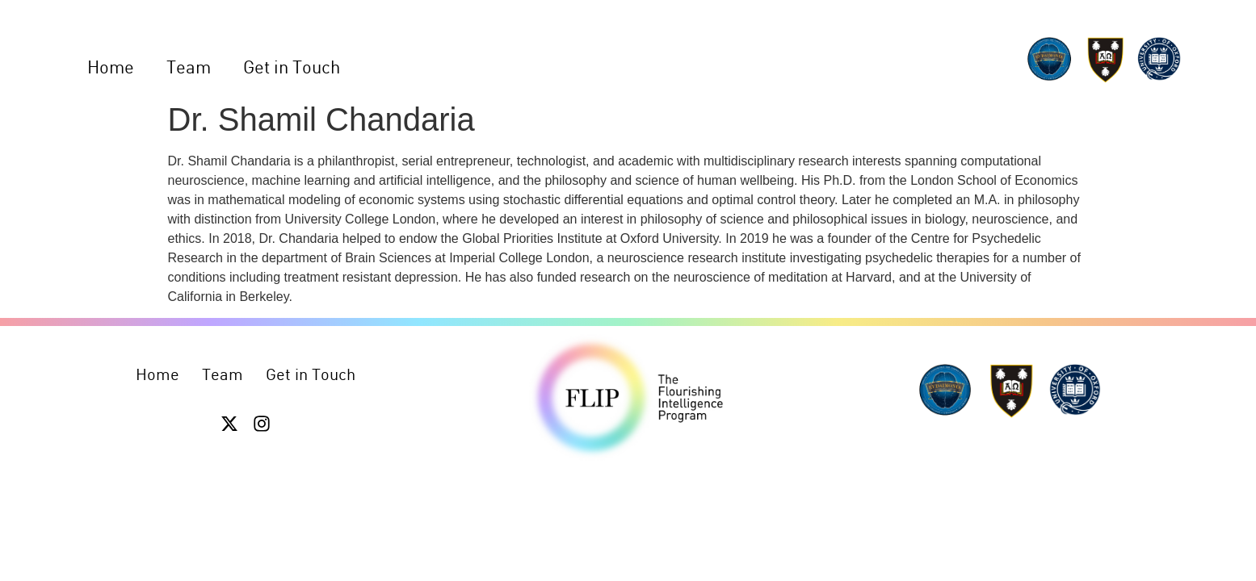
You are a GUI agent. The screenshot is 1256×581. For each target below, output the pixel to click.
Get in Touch (291, 66)
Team (188, 66)
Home (110, 66)
